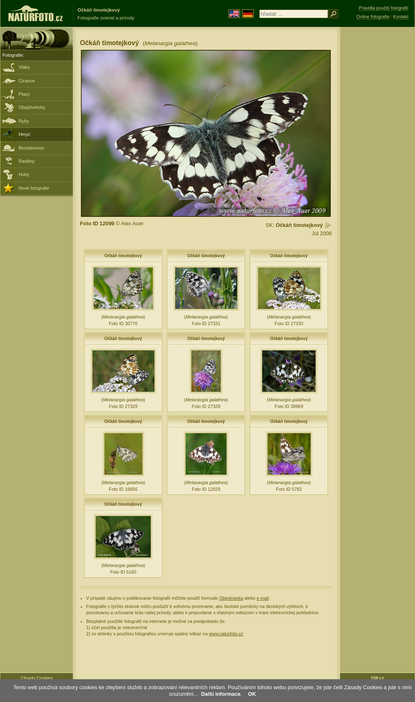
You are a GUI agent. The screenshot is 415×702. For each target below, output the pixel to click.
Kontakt (400, 16)
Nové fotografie (34, 188)
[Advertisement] (377, 159)
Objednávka (231, 598)
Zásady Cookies (37, 677)
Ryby (24, 120)
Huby (24, 174)
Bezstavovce (31, 147)
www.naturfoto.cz (226, 633)
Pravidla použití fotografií (383, 7)
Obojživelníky (32, 107)
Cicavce (27, 80)
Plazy (24, 94)
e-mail (263, 598)
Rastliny (27, 161)
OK (252, 694)
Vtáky (24, 67)
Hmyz (24, 134)
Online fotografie (372, 16)
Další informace (221, 694)
